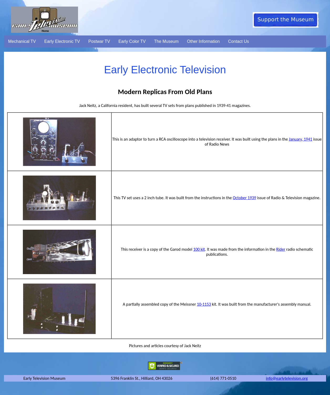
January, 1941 (300, 139)
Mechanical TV (22, 41)
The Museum (166, 41)
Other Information (203, 41)
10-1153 (204, 304)
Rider (280, 249)
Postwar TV (99, 41)
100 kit (199, 249)
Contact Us (238, 41)
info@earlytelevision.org (287, 378)
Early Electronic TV (62, 41)
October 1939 (244, 197)
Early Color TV (132, 41)
